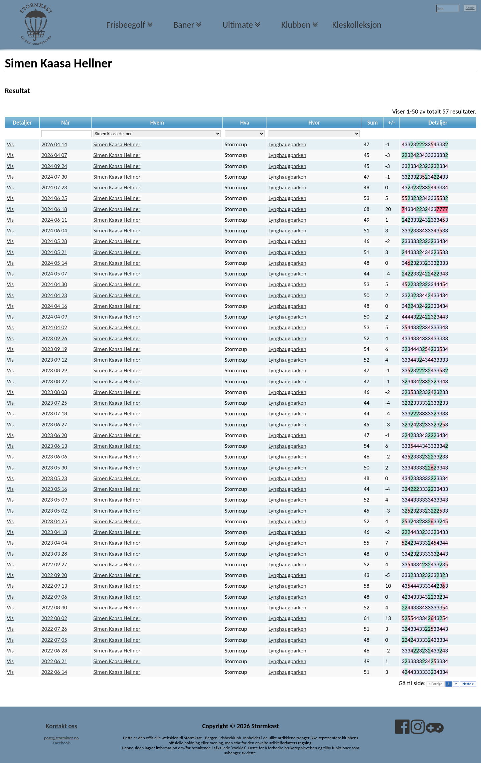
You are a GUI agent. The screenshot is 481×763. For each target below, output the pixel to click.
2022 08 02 (54, 618)
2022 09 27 (54, 564)
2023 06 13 (54, 445)
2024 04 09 (54, 316)
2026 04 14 (54, 144)
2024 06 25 (54, 198)
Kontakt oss (61, 726)
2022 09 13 (54, 585)
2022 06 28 (54, 650)
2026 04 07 (54, 155)
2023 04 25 (54, 521)
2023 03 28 (54, 553)
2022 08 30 (54, 607)
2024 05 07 (54, 273)
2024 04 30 (54, 284)
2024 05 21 (54, 252)
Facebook (61, 742)
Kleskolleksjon (356, 24)
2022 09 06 (54, 596)
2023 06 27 (54, 424)
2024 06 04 (54, 230)
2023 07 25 (54, 402)
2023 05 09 (54, 499)
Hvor (314, 122)
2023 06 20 (54, 435)
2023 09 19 (54, 349)
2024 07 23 (54, 187)
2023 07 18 (54, 413)
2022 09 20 (54, 575)
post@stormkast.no (61, 737)
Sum (372, 122)
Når (65, 122)
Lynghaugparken (287, 144)
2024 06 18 (54, 209)
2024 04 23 (54, 295)
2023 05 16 (54, 489)
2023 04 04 (54, 542)
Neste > (468, 684)
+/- (391, 122)
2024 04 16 (54, 306)
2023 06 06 (54, 456)
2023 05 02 (54, 510)
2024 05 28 (54, 241)
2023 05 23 (54, 478)
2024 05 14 (54, 262)
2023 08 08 (54, 392)
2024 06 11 (54, 219)
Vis (10, 144)
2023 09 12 (54, 359)
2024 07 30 (54, 176)
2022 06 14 (54, 672)
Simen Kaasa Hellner (117, 144)
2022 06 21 (54, 661)
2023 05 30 (54, 467)
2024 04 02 (54, 327)
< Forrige (435, 684)
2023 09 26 (54, 338)
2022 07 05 (54, 639)
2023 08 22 (54, 381)
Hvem (157, 122)
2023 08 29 (54, 370)
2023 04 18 (54, 532)
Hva (244, 122)
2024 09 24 (54, 166)
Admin (470, 8)
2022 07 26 (54, 628)
